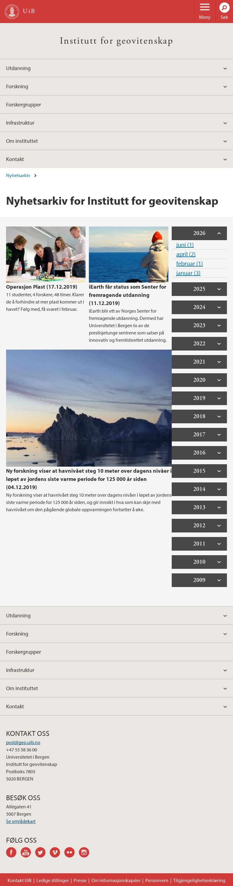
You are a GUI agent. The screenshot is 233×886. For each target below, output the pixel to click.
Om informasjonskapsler (115, 880)
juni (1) (185, 244)
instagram (86, 853)
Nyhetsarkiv (18, 175)
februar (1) (189, 263)
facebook (13, 853)
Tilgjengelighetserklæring (199, 880)
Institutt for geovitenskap (116, 41)
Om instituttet (22, 140)
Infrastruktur (20, 122)
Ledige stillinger (52, 880)
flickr (71, 853)
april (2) (186, 254)
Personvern (156, 880)
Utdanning (18, 68)
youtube (28, 853)
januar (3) (188, 273)
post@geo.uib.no (23, 742)
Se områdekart (20, 821)
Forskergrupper (23, 104)
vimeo (57, 853)
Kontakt (15, 159)
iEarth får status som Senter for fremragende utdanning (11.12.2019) (127, 295)
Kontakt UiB (20, 880)
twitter (42, 853)
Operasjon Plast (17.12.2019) (41, 286)
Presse (80, 880)
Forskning (17, 86)
